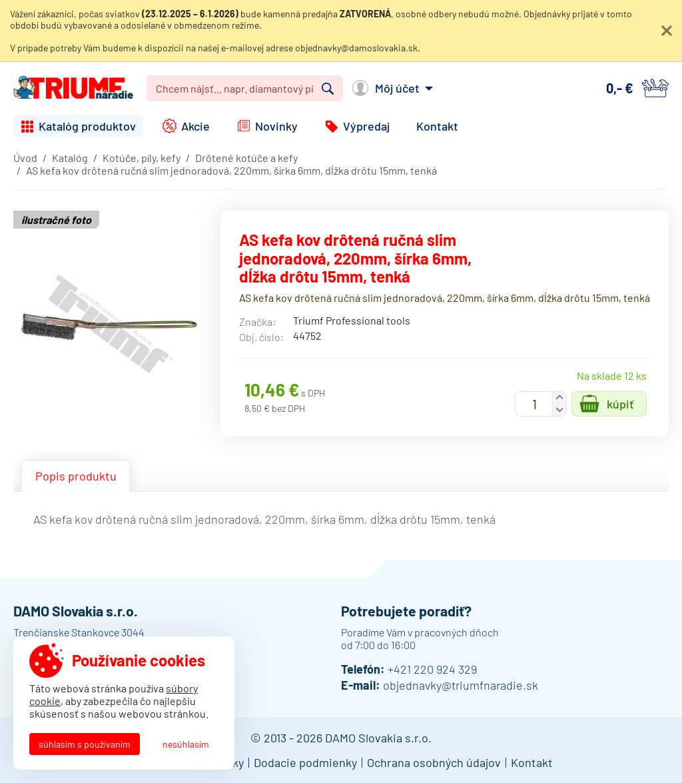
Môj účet (397, 88)
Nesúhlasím (186, 744)
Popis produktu (76, 475)
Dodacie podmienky (305, 762)
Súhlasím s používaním (85, 744)
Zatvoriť (666, 30)
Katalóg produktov (87, 126)
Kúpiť (620, 403)
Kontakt (437, 126)
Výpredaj (366, 126)
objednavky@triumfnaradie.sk (460, 685)
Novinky (276, 126)
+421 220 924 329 (432, 669)
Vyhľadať (328, 89)
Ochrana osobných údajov (434, 762)
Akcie (195, 126)
